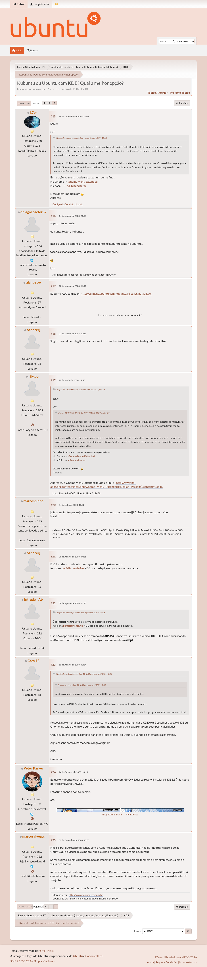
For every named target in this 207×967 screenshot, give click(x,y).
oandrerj (33, 330)
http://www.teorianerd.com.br (86, 894)
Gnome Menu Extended (83, 181)
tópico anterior (157, 92)
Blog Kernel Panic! (112, 814)
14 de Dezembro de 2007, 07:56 (74, 116)
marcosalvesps (33, 836)
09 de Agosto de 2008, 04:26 (72, 556)
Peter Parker (33, 768)
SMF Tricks (47, 950)
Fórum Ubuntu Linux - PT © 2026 (176, 957)
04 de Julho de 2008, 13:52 (71, 505)
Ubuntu (78, 956)
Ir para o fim (24, 103)
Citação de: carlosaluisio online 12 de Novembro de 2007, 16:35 (83, 674)
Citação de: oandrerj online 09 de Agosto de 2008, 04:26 (80, 612)
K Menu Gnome (76, 185)
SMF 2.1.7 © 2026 (21, 961)
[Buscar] (173, 41)
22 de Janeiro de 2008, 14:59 (72, 286)
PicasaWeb (132, 814)
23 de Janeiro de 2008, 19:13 (72, 333)
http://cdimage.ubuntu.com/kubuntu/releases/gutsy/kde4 (116, 293)
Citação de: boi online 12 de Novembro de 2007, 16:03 (82, 685)
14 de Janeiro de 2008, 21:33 (72, 216)
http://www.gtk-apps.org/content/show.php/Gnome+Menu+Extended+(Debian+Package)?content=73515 (106, 484)
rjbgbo (33, 376)
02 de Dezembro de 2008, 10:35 (74, 840)
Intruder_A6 (33, 599)
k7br (33, 112)
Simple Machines (44, 961)
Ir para (137, 931)
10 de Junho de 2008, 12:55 (72, 380)
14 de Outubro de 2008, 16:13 (73, 772)
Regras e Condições (166, 962)
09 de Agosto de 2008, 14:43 (72, 603)
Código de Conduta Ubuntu (68, 204)
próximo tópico (180, 92)
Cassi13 (33, 661)
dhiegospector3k (33, 212)
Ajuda (150, 962)
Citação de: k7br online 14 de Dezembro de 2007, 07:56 (80, 389)
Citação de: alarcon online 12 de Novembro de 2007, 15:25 (81, 138)
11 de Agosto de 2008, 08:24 (72, 664)
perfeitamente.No (73, 568)
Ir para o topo (25, 906)
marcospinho (33, 501)
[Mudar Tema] (56, 4)
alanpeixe (33, 282)
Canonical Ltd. (94, 956)
